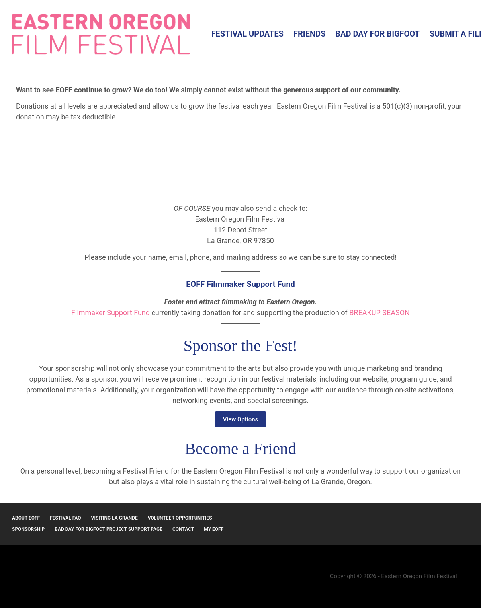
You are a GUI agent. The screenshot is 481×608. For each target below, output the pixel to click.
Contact (183, 529)
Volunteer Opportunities (180, 518)
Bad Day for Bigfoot (377, 34)
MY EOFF (213, 529)
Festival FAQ (65, 518)
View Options (240, 419)
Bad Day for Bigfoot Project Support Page (108, 529)
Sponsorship (28, 529)
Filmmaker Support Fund (110, 312)
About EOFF (26, 518)
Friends (309, 34)
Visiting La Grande (114, 518)
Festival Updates (247, 34)
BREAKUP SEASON (379, 312)
